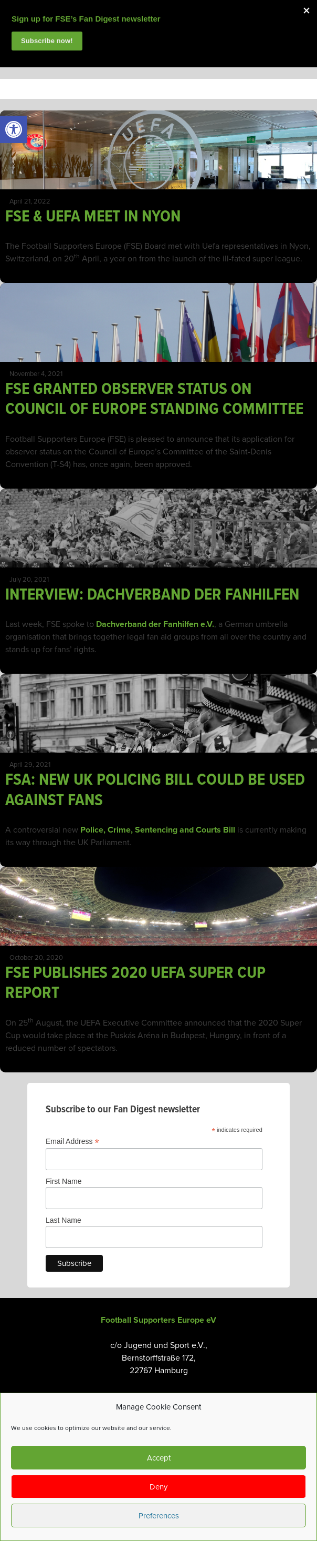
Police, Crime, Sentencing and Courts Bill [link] (157, 830)
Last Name (63, 1220)
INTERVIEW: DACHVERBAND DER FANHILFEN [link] (152, 595)
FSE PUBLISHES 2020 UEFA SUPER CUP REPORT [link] (135, 983)
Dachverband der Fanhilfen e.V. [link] (155, 624)
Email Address (72, 1142)
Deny (158, 1487)
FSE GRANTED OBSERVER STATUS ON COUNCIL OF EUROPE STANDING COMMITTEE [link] (154, 399)
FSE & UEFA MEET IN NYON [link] (93, 217)
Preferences (159, 1515)
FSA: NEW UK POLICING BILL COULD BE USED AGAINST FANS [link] (155, 790)
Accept (159, 1458)
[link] (13, 129)
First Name (63, 1181)
